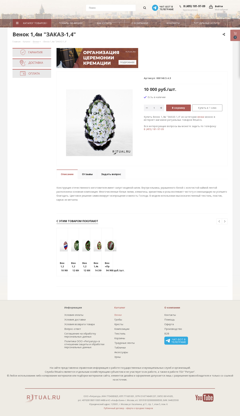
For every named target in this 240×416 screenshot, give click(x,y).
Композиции (121, 328)
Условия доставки (75, 319)
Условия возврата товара (79, 324)
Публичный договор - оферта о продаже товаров (128, 408)
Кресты (118, 324)
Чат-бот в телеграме (176, 341)
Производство (173, 328)
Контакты (170, 314)
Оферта (169, 324)
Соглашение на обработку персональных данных (80, 335)
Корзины (119, 338)
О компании (172, 307)
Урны (117, 356)
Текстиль (120, 333)
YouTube (204, 397)
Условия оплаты (73, 314)
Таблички (120, 347)
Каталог (119, 307)
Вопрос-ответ (72, 328)
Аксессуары (121, 352)
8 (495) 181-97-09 (194, 6)
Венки (118, 314)
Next (225, 221)
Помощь (169, 319)
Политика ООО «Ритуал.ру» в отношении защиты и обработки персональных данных (84, 344)
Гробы (118, 319)
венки (201, 116)
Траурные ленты (124, 342)
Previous (219, 221)
